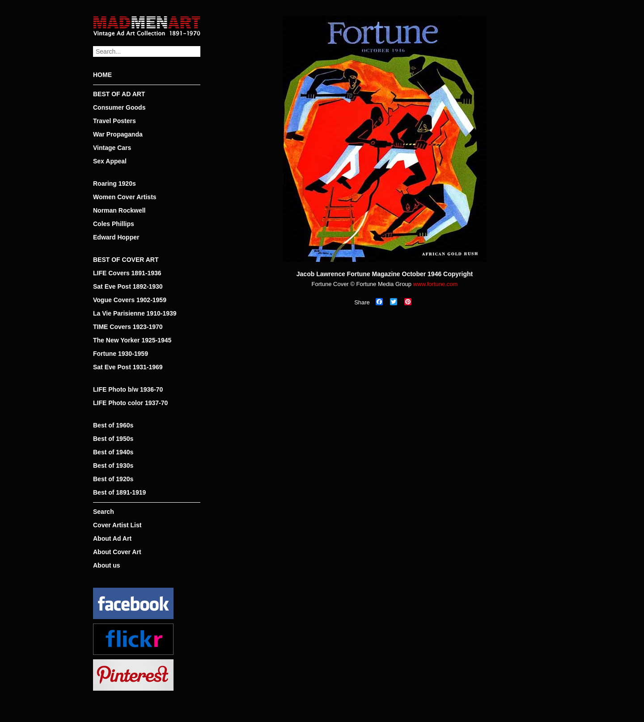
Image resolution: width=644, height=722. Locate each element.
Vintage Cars (112, 147)
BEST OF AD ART (119, 94)
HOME (102, 74)
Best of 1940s (113, 452)
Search (103, 511)
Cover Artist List (117, 525)
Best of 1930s (113, 465)
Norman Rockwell (119, 210)
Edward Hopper (116, 237)
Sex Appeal (110, 161)
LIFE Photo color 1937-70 (130, 402)
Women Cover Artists (125, 197)
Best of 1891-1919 (119, 492)
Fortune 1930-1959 (120, 353)
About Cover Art (117, 551)
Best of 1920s (113, 479)
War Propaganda (118, 134)
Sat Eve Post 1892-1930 (128, 286)
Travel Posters (114, 120)
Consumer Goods (119, 107)
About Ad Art (112, 538)
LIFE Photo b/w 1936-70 (128, 389)
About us (106, 565)
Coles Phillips (113, 223)
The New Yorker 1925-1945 (132, 340)
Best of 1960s (113, 425)
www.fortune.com (435, 284)
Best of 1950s (113, 438)
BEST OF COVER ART (126, 259)
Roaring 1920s (114, 183)
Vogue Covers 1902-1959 (129, 299)
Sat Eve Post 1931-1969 (128, 367)
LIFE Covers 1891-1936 (127, 273)
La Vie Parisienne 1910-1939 (135, 313)
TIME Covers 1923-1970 (128, 326)
